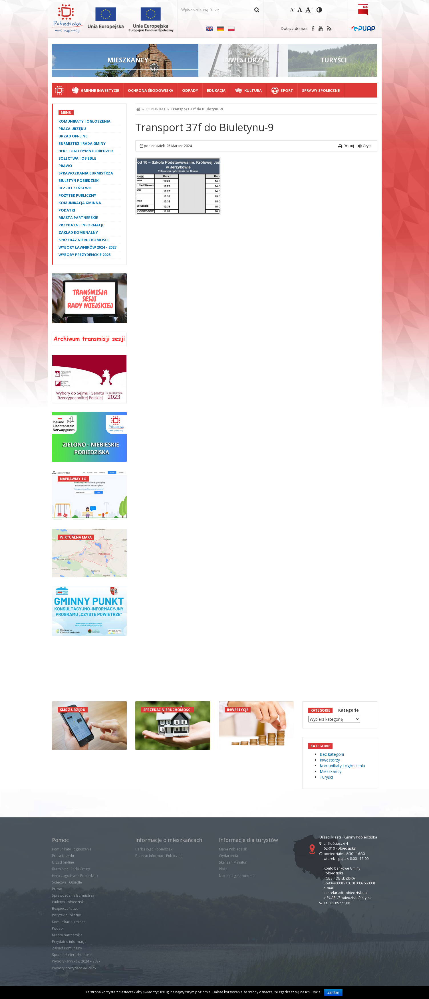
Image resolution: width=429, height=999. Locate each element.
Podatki (67, 210)
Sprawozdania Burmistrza (86, 173)
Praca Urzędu (72, 128)
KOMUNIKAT (156, 109)
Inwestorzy (330, 760)
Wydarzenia (228, 855)
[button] (256, 9)
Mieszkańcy (330, 771)
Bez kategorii (332, 754)
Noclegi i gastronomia (237, 875)
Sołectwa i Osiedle (77, 158)
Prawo (65, 165)
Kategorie (348, 710)
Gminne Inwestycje (100, 90)
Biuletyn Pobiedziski (79, 180)
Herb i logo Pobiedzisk (153, 849)
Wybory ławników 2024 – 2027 (87, 247)
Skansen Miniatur (233, 862)
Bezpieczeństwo (75, 188)
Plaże (223, 868)
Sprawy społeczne (321, 90)
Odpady (190, 90)
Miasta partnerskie (78, 217)
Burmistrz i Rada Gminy (82, 143)
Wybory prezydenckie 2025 (84, 254)
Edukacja (216, 90)
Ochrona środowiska (150, 90)
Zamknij (333, 992)
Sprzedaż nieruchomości (83, 239)
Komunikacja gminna (80, 202)
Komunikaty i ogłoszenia (84, 121)
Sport (287, 90)
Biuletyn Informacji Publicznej (158, 855)
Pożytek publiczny (77, 195)
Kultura (253, 90)
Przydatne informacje (81, 225)
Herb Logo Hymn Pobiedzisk (86, 151)
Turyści (326, 777)
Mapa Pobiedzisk (233, 849)
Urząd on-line (73, 136)
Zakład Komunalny (78, 232)
